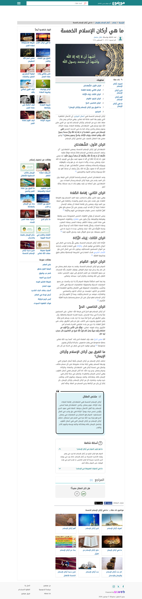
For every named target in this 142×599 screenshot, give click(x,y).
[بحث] (85, 3)
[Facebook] (123, 586)
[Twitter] (118, 586)
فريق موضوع (25, 593)
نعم (83, 493)
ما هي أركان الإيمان (117, 105)
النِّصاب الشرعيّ (99, 252)
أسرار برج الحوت (45, 277)
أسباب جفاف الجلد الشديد (41, 290)
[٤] (92, 255)
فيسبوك (109, 503)
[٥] (96, 345)
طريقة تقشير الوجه (43, 282)
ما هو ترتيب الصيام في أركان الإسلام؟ (90, 449)
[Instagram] (113, 586)
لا (77, 493)
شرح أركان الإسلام (118, 92)
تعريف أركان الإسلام (117, 85)
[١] (63, 135)
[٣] (64, 210)
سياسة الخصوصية (45, 589)
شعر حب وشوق (45, 273)
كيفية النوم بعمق (44, 269)
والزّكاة (79, 246)
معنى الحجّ (98, 339)
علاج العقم (47, 264)
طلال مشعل (98, 37)
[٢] (76, 171)
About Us (47, 593)
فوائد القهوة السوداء (42, 303)
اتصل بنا (27, 585)
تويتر (101, 503)
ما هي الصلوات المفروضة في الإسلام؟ (89, 468)
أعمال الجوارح (79, 116)
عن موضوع (47, 585)
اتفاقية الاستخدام (24, 589)
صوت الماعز (46, 286)
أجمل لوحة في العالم (43, 295)
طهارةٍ (76, 219)
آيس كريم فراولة (44, 299)
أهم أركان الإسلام (118, 98)
